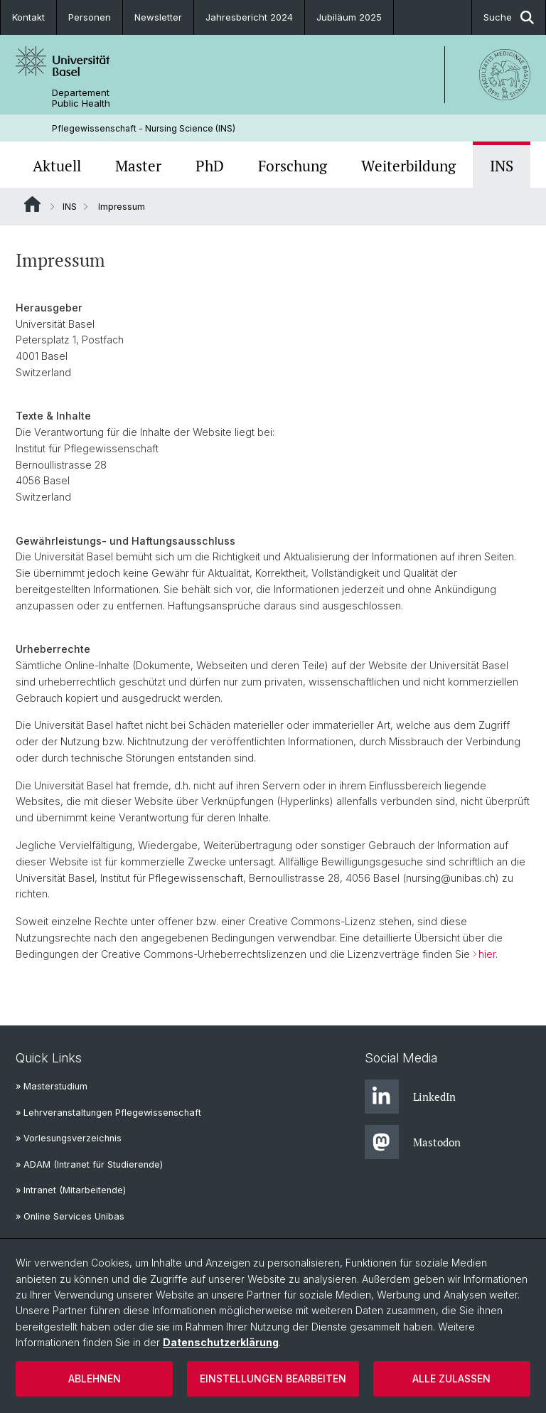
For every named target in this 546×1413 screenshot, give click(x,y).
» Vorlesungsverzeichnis (69, 1138)
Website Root (32, 204)
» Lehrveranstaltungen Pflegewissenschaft (108, 1112)
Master (138, 166)
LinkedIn (410, 1096)
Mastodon (413, 1142)
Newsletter (158, 17)
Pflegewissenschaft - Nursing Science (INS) (143, 128)
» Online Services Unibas (70, 1216)
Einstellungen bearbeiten (273, 1378)
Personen (89, 17)
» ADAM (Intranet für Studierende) (89, 1164)
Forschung (292, 166)
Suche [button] (508, 17)
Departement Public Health (81, 98)
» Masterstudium (51, 1086)
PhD (210, 166)
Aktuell (57, 166)
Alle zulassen (451, 1378)
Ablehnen (94, 1378)
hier (487, 954)
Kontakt (28, 17)
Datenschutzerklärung (221, 1342)
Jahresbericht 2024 (249, 17)
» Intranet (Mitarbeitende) (71, 1190)
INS (501, 166)
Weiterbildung (408, 166)
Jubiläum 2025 (349, 17)
